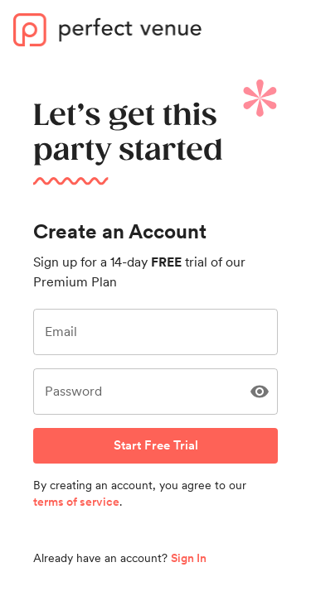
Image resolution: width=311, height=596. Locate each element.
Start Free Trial (155, 445)
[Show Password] (259, 391)
